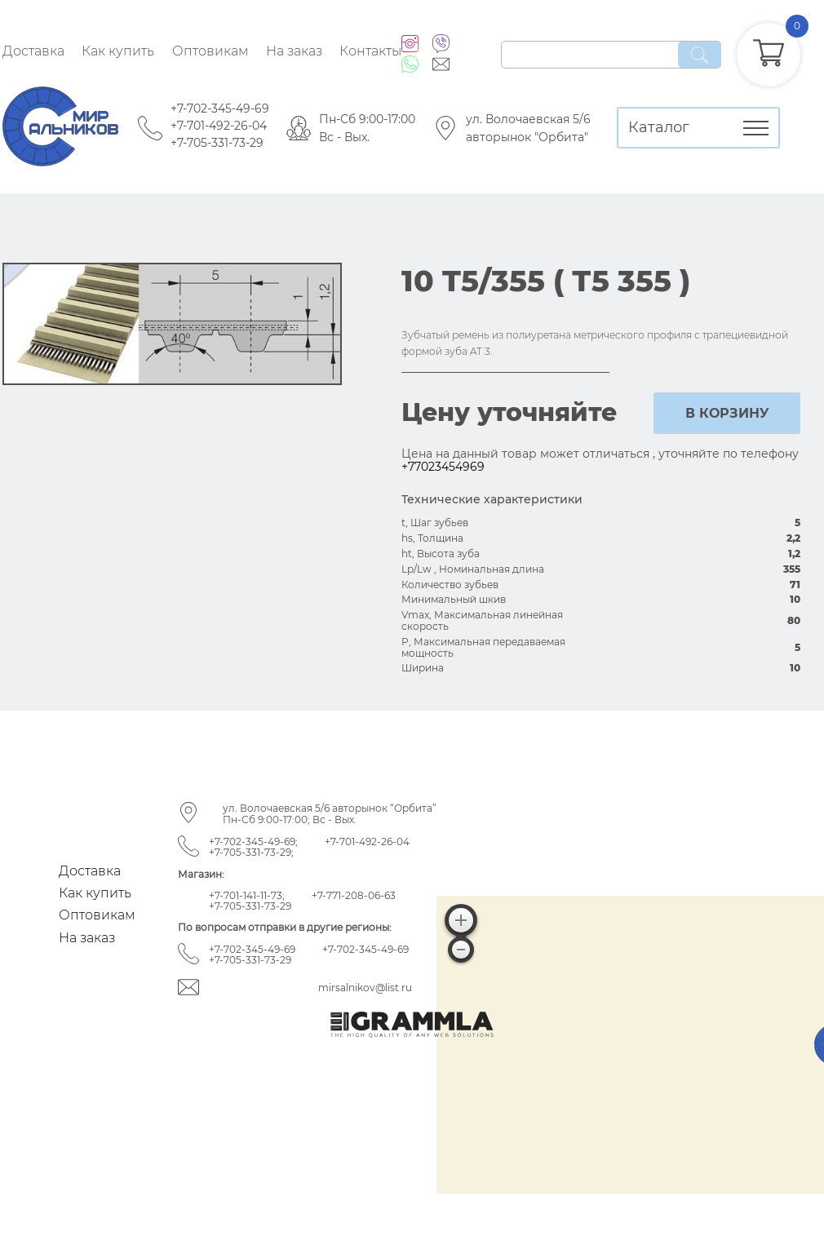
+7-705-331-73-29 (217, 142)
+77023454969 (443, 466)
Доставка (33, 51)
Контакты (370, 51)
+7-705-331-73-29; (251, 852)
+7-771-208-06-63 (354, 895)
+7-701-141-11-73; (247, 895)
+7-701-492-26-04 (219, 125)
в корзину (727, 413)
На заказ (294, 51)
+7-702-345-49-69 (220, 108)
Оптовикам (210, 51)
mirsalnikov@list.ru (365, 987)
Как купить (118, 51)
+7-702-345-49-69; (253, 841)
